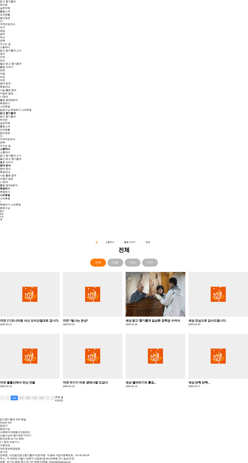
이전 (7, 398)
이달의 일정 (6, 93)
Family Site (6, 422)
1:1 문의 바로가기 (9, 442)
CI (1, 21)
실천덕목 (5, 8)
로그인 (4, 452)
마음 (2, 73)
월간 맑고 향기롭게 (10, 63)
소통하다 (5, 47)
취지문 (4, 4)
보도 (2, 60)
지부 (2, 57)
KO (2, 211)
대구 (2, 27)
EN (1, 214)
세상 (2, 77)
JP (1, 219)
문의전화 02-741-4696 (12, 438)
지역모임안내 (7, 24)
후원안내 (5, 86)
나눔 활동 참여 (8, 90)
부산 (2, 37)
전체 (2, 70)
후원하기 (5, 103)
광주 (2, 34)
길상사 (4, 425)
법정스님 (5, 110)
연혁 (2, 40)
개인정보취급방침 (10, 448)
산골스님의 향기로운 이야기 (15, 435)
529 (35, 397)
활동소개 (5, 11)
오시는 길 (5, 44)
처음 (2, 398)
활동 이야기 (6, 67)
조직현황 (5, 14)
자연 (2, 80)
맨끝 (52, 398)
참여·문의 (5, 83)
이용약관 (5, 445)
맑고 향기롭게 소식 (10, 50)
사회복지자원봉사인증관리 (15, 432)
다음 (47, 398)
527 (21, 397)
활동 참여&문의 (9, 100)
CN (1, 216)
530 (41, 397)
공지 (2, 53)
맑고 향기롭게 (8, 1)
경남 (2, 30)
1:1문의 (4, 96)
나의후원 (5, 106)
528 (28, 397)
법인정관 (5, 18)
